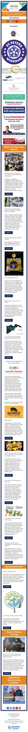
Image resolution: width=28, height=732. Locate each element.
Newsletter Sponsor (14, 102)
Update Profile (8, 721)
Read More (8, 194)
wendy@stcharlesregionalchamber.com (16, 722)
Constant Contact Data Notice (17, 721)
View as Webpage (14, 17)
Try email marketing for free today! (14, 729)
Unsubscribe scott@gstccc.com (14, 719)
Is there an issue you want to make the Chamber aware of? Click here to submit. (14, 97)
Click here (7, 402)
